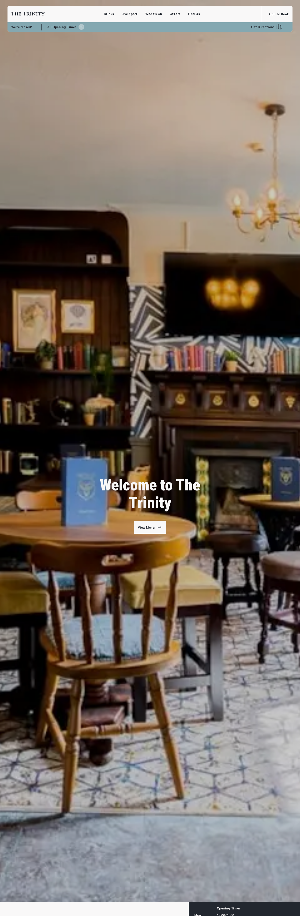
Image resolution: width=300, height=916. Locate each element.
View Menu (150, 527)
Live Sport (130, 14)
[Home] (57, 14)
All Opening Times (65, 27)
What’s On (153, 14)
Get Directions (263, 27)
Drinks (109, 14)
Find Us (194, 14)
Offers (175, 14)
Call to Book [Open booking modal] (279, 14)
